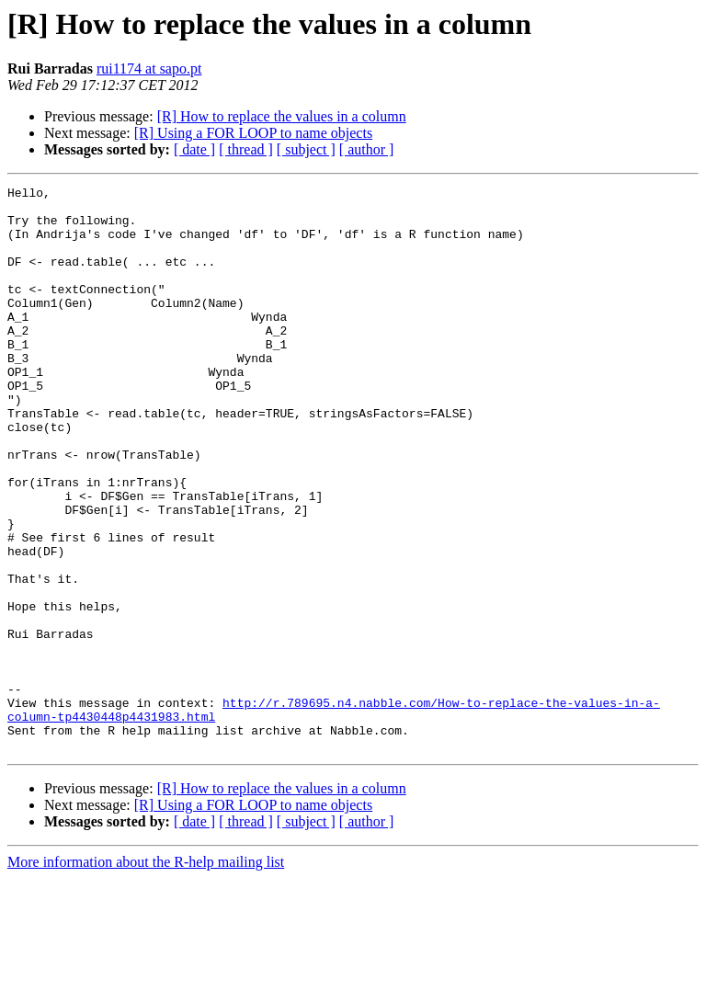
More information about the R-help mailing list (145, 975)
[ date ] (194, 149)
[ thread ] (246, 149)
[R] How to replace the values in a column (281, 116)
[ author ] (366, 149)
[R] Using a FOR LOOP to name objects (253, 133)
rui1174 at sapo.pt (149, 68)
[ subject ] (306, 149)
